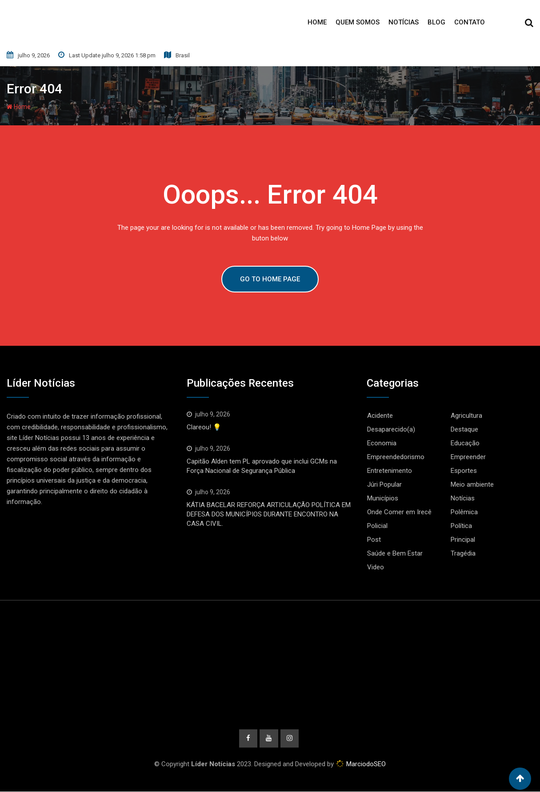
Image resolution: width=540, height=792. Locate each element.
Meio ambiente (472, 484)
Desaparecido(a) (391, 429)
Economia (381, 443)
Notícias (403, 22)
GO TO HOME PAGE (270, 279)
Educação (465, 443)
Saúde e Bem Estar (395, 553)
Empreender (468, 457)
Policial (377, 526)
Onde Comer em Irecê (399, 512)
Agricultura (466, 416)
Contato (469, 22)
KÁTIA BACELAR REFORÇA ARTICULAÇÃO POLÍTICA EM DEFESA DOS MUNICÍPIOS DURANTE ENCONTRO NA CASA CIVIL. (269, 514)
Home (317, 22)
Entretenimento (389, 471)
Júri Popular (384, 484)
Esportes (464, 471)
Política (461, 526)
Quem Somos (358, 22)
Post (374, 540)
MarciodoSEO (365, 764)
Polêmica (464, 512)
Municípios (382, 498)
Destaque (464, 429)
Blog (436, 22)
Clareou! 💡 (204, 427)
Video (375, 567)
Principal (463, 540)
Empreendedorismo (395, 457)
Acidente (380, 416)
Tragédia (463, 553)
